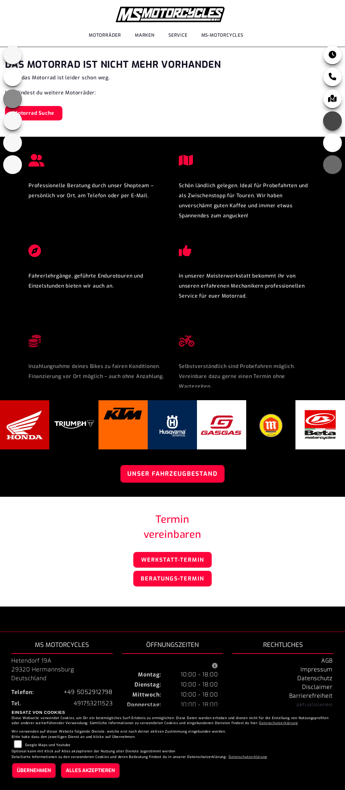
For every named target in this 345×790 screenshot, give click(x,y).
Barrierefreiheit (310, 696)
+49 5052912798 (88, 692)
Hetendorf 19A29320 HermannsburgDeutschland (42, 669)
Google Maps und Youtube (48, 745)
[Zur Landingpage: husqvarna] (12, 120)
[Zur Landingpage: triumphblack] (12, 54)
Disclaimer (317, 687)
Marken (145, 35)
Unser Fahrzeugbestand (172, 474)
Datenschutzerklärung (278, 723)
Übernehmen (34, 770)
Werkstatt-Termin (172, 560)
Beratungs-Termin (172, 578)
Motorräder (105, 35)
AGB (326, 661)
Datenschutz (314, 678)
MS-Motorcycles (222, 35)
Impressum (316, 669)
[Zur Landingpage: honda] (12, 76)
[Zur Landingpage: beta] (12, 164)
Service (178, 35)
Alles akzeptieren (90, 770)
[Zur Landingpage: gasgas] (12, 142)
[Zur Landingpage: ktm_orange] (12, 98)
